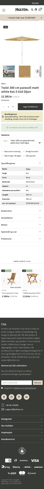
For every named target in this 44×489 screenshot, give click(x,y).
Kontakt (35, 3)
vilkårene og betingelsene (25, 388)
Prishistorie (5, 100)
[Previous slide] (6, 71)
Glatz (3, 83)
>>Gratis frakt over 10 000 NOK (21, 17)
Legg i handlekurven (30, 107)
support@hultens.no (10, 360)
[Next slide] (37, 71)
